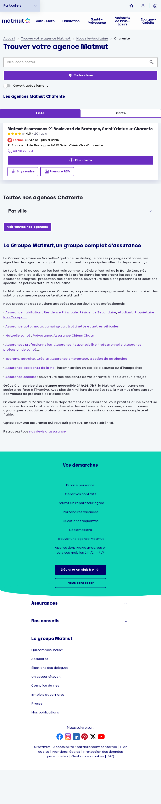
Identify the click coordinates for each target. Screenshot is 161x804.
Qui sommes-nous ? (47, 684)
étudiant (125, 346)
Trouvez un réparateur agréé (80, 537)
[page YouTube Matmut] (101, 771)
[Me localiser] (80, 109)
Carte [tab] (121, 147)
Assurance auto (18, 360)
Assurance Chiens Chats (74, 369)
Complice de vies (45, 719)
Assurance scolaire (20, 410)
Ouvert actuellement (25, 119)
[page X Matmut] (93, 771)
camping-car (55, 360)
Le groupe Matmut (51, 672)
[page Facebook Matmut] (59, 771)
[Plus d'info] (80, 194)
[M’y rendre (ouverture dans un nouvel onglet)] (22, 205)
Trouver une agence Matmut (80, 573)
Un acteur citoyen (46, 710)
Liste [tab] (40, 147)
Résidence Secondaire (97, 346)
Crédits (43, 392)
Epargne (12, 392)
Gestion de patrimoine (108, 392)
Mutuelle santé (17, 369)
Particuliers (12, 5)
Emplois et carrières (48, 728)
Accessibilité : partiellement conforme (85, 781)
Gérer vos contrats (80, 528)
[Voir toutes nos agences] (27, 260)
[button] (80, 245)
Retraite (28, 392)
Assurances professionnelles (28, 378)
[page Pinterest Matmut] (84, 771)
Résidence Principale (61, 346)
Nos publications (45, 746)
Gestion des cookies (87, 790)
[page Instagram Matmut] (68, 771)
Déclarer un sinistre (80, 604)
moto (38, 360)
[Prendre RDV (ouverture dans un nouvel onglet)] (57, 205)
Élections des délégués (49, 702)
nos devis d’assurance (47, 465)
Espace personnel (80, 519)
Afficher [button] (121, 638)
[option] (20, 6)
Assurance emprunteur (69, 392)
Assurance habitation (23, 346)
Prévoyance (42, 369)
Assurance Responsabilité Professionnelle (88, 378)
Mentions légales (66, 785)
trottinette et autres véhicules (93, 360)
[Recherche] (152, 96)
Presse (37, 737)
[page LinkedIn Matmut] (76, 771)
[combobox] (74, 96)
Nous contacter (80, 617)
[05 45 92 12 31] (20, 185)
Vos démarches (80, 499)
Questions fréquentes (81, 555)
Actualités (39, 693)
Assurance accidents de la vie (30, 401)
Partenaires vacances (81, 546)
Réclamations (80, 564)
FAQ (110, 790)
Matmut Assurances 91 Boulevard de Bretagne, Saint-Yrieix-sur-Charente (80, 163)
